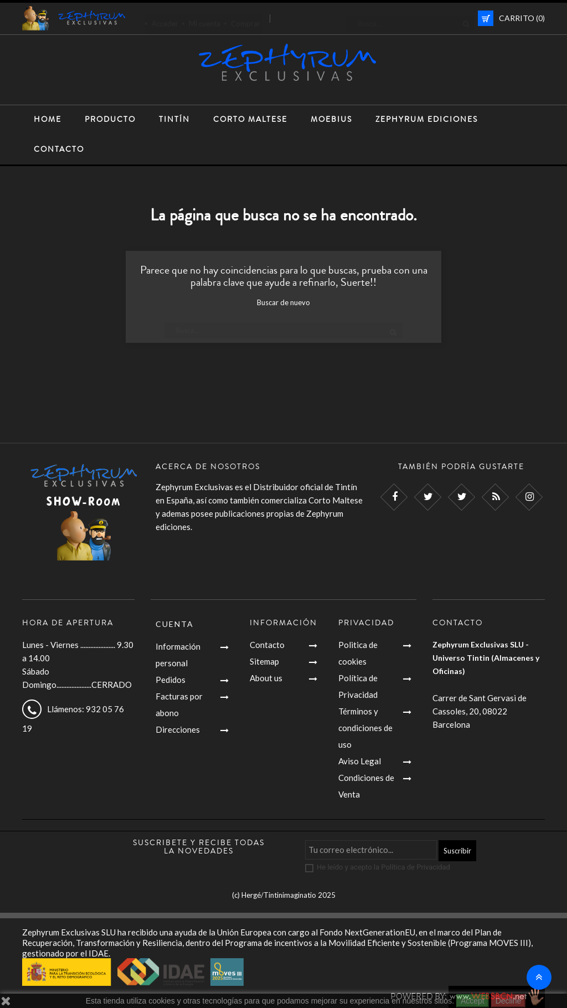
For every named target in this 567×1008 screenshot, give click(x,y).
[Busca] (410, 18)
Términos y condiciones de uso (365, 727)
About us (266, 678)
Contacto (267, 645)
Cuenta (175, 624)
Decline (509, 1000)
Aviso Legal (359, 761)
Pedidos (170, 680)
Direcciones (178, 729)
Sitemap (264, 661)
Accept (472, 1000)
